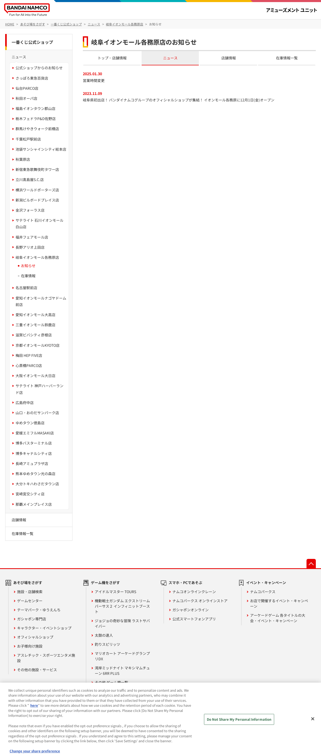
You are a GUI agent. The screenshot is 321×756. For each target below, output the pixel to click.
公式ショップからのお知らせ (39, 67)
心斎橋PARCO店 (29, 365)
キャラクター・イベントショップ (44, 627)
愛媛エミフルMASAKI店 (35, 432)
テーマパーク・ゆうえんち (39, 609)
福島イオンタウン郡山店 (35, 108)
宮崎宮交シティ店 (30, 493)
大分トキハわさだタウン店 (37, 483)
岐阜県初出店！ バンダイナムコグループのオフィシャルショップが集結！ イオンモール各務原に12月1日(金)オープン (178, 99)
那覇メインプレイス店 (34, 504)
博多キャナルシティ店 (34, 453)
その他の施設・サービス (37, 669)
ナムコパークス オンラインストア (200, 600)
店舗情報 (228, 57)
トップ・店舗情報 (112, 57)
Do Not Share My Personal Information (239, 723)
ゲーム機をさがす (105, 582)
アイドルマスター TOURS (115, 591)
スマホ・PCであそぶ (185, 582)
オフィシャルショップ (35, 637)
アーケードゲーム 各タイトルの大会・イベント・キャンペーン (277, 618)
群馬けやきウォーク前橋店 (37, 128)
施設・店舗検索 (29, 591)
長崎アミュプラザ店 (32, 463)
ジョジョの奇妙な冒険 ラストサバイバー (122, 623)
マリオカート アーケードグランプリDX (122, 656)
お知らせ (28, 265)
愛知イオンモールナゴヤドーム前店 (41, 301)
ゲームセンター (29, 600)
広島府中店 (25, 402)
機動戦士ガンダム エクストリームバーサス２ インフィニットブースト (122, 606)
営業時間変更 (94, 80)
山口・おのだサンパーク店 (37, 412)
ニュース (170, 57)
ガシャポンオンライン (190, 609)
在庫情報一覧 (287, 57)
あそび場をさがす (27, 582)
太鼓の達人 (104, 635)
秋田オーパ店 (26, 98)
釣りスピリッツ (107, 644)
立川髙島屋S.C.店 (30, 179)
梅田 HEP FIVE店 (29, 355)
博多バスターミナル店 (34, 443)
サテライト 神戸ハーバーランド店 (39, 389)
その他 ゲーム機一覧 (111, 682)
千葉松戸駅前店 (28, 139)
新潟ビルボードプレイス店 (37, 200)
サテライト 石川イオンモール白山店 (39, 223)
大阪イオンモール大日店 (35, 375)
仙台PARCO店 (27, 88)
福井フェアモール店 (32, 237)
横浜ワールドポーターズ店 (37, 189)
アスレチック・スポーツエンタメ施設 (46, 658)
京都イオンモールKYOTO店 (38, 345)
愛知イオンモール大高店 (35, 314)
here (34, 710)
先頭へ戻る (311, 563)
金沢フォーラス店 (30, 210)
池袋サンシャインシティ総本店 (41, 149)
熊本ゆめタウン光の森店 (35, 473)
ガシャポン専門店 (31, 618)
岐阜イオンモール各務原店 (37, 257)
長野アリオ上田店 (30, 247)
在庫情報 (28, 275)
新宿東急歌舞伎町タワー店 (37, 169)
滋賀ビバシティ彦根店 (34, 334)
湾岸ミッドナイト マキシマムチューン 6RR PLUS (122, 670)
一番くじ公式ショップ (32, 42)
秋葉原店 (23, 159)
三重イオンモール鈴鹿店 (35, 324)
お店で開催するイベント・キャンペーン (279, 603)
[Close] (312, 723)
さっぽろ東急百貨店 (32, 78)
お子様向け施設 (29, 646)
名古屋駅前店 (26, 287)
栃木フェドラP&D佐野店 (36, 118)
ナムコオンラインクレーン (194, 591)
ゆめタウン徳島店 (30, 422)
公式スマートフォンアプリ (194, 618)
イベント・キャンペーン (266, 582)
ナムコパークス (262, 591)
